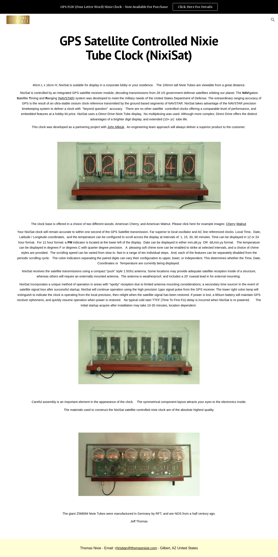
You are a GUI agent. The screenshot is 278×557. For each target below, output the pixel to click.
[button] (273, 20)
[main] (139, 48)
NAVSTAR (66, 98)
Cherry (231, 224)
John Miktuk (115, 127)
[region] (139, 7)
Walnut (241, 224)
